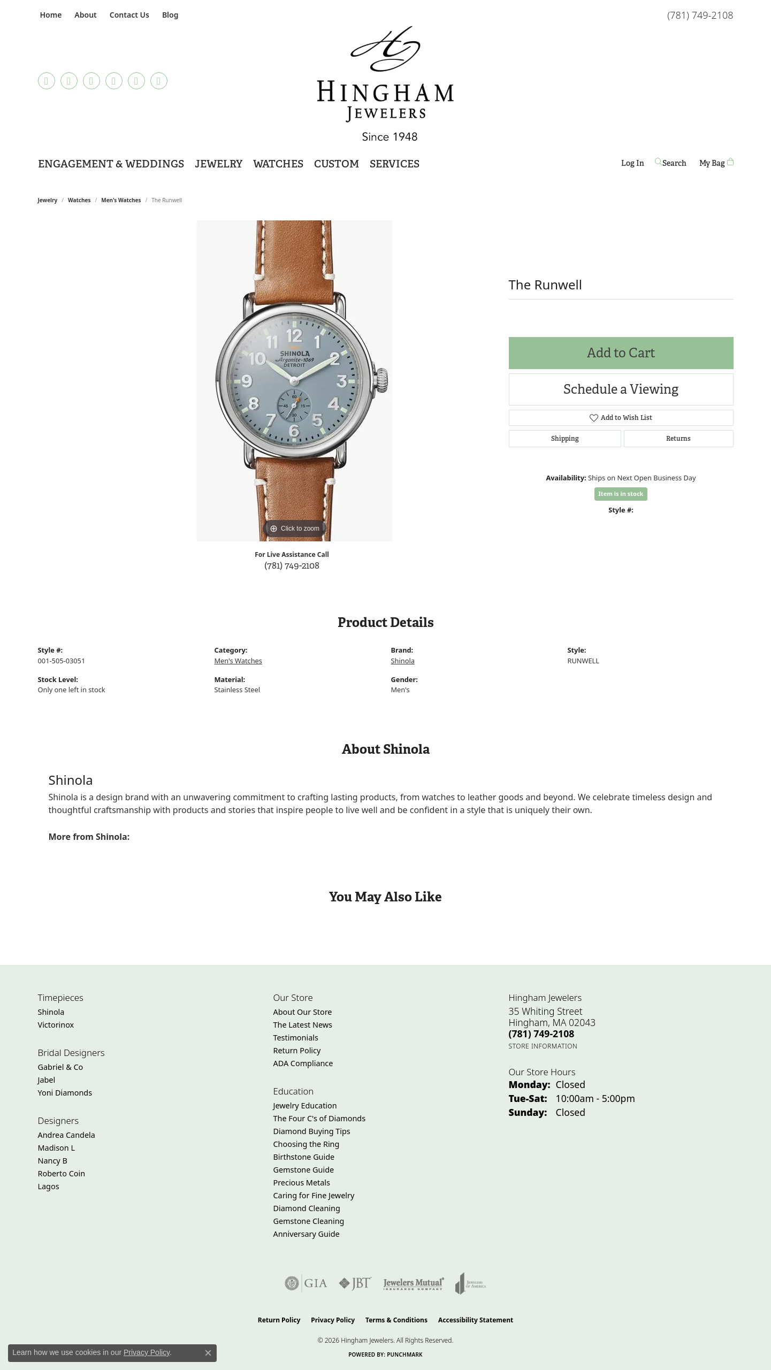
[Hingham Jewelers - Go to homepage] (385, 83)
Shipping (565, 438)
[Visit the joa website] (470, 1283)
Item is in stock (621, 493)
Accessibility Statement (475, 1320)
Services (394, 164)
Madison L (56, 1148)
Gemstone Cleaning (309, 1221)
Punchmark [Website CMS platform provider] (405, 1354)
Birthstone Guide (304, 1157)
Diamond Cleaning (306, 1208)
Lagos (48, 1186)
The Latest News (302, 1025)
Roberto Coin (62, 1173)
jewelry (48, 200)
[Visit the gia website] (306, 1283)
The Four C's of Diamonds (319, 1118)
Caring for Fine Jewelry (314, 1195)
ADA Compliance (303, 1063)
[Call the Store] (542, 1033)
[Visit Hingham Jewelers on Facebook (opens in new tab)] (69, 80)
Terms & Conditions (396, 1320)
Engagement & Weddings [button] (111, 164)
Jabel (47, 1080)
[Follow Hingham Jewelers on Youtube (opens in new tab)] (158, 80)
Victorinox (56, 1025)
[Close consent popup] (208, 1353)
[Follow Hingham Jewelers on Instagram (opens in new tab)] (91, 80)
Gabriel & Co (60, 1067)
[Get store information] (543, 1046)
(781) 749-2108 (291, 565)
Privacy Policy (333, 1320)
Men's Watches (121, 200)
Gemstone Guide (303, 1170)
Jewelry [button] (218, 164)
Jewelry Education (305, 1105)
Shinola (403, 660)
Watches (79, 200)
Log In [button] (632, 165)
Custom (336, 164)
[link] (50, 14)
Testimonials (295, 1037)
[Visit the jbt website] (355, 1283)
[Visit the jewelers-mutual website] (414, 1283)
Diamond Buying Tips (311, 1131)
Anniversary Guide (306, 1234)
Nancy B (52, 1160)
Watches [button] (278, 164)
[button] (84, 14)
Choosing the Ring (306, 1144)
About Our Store (302, 1012)
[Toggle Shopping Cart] (716, 163)
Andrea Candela (66, 1135)
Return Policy (297, 1050)
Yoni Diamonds (65, 1093)
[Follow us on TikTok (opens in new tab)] (46, 80)
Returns (678, 438)
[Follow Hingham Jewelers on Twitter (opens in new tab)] (136, 80)
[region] (294, 380)
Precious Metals (301, 1182)
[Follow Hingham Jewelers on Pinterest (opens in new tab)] (114, 80)
